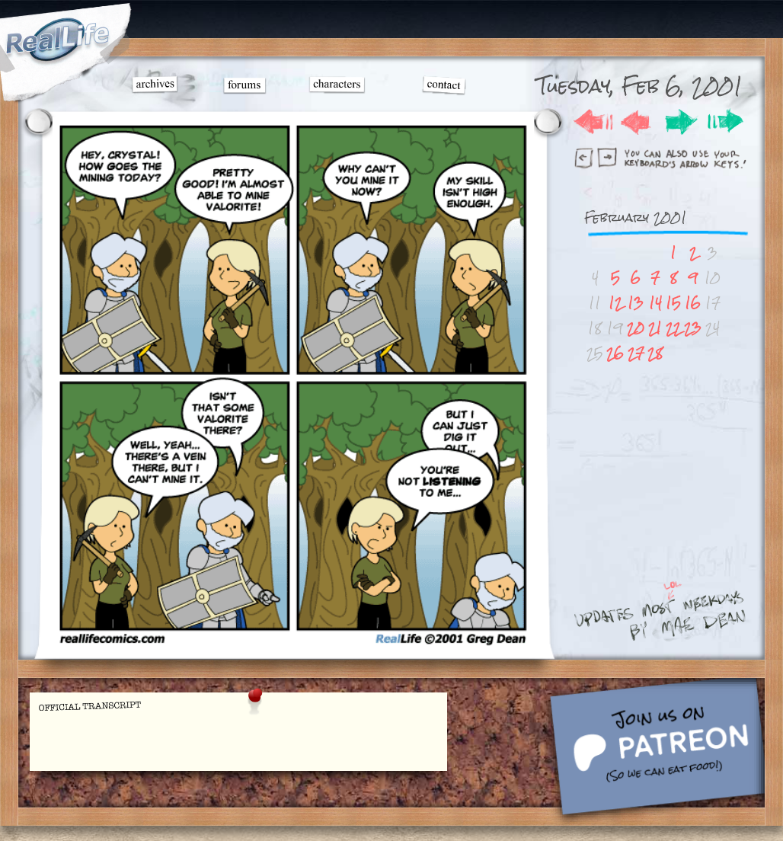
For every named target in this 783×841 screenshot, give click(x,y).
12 (615, 302)
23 (693, 328)
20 (635, 328)
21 (655, 328)
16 (693, 302)
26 (615, 353)
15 (673, 302)
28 (655, 353)
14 (655, 302)
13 (636, 302)
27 (636, 353)
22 (673, 328)
